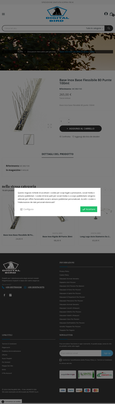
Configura (26, 209)
